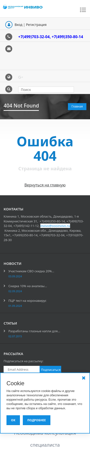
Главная (77, 106)
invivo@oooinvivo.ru (55, 226)
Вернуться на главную (45, 185)
